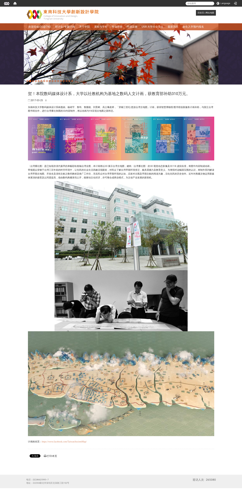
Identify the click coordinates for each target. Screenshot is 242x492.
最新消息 (173, 26)
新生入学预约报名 (193, 26)
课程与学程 (100, 26)
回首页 (201, 12)
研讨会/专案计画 (65, 26)
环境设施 (132, 26)
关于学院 (84, 26)
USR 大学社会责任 (152, 26)
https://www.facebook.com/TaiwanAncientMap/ (64, 441)
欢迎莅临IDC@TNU (39, 26)
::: (196, 12)
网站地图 (210, 12)
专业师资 (117, 26)
